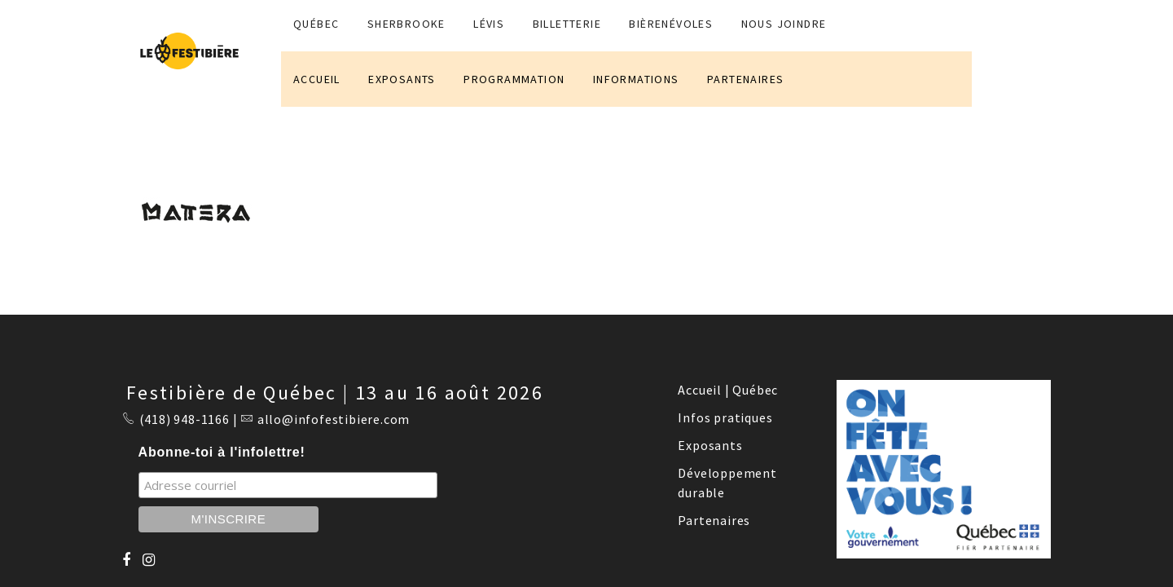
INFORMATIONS (636, 79)
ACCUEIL (316, 79)
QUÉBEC (316, 23)
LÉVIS (488, 23)
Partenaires (714, 520)
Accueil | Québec (728, 390)
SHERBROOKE (406, 23)
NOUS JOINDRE (784, 23)
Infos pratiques (725, 417)
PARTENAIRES (745, 79)
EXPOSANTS (402, 79)
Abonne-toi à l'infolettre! (221, 452)
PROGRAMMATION (514, 79)
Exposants (710, 445)
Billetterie (567, 23)
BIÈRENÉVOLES (671, 23)
